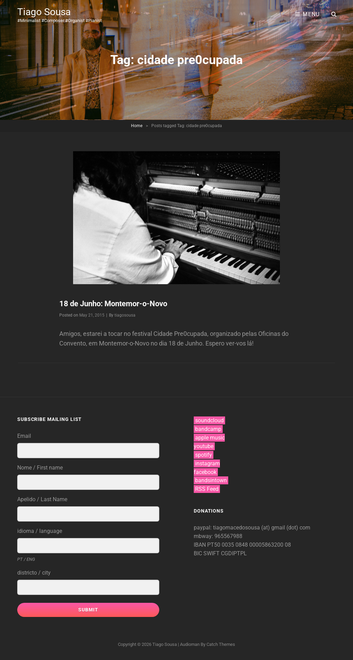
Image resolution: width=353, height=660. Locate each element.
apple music (210, 437)
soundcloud (209, 420)
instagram (207, 463)
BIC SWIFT (207, 553)
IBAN (200, 545)
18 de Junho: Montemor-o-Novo (113, 303)
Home (136, 125)
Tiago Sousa (44, 12)
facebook (205, 472)
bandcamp (208, 429)
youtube (203, 446)
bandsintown (211, 480)
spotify (203, 455)
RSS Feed (207, 489)
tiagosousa (124, 315)
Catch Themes (220, 644)
